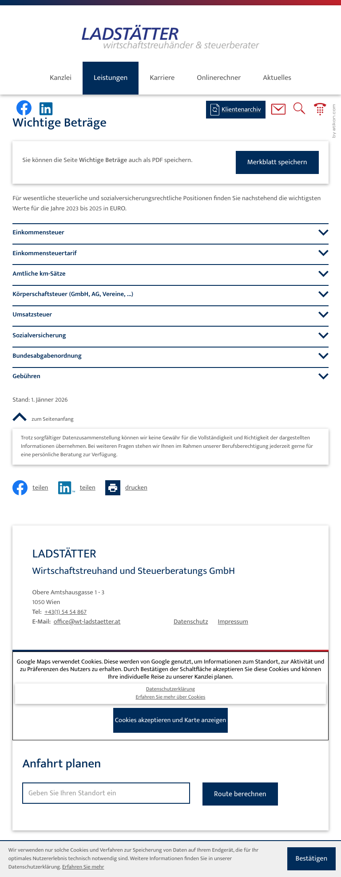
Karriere (162, 77)
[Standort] (106, 793)
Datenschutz (191, 621)
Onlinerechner (219, 77)
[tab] (170, 232)
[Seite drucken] (128, 487)
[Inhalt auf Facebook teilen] (32, 487)
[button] (320, 111)
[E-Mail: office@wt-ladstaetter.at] (278, 111)
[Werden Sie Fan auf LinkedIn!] (48, 108)
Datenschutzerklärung (170, 690)
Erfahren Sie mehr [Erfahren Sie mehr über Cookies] (83, 867)
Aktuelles (277, 77)
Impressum (233, 621)
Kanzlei (60, 77)
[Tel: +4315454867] (65, 611)
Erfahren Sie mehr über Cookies (171, 698)
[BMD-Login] (236, 110)
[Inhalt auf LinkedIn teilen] (79, 487)
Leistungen (110, 77)
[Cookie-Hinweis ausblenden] (311, 858)
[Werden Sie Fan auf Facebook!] (24, 107)
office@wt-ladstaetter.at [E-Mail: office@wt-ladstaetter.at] (87, 621)
